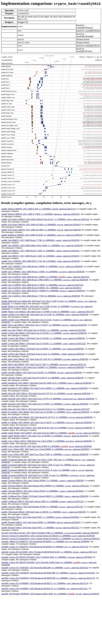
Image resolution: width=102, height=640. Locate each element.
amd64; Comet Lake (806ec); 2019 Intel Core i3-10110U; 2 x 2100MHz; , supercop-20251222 (43, 343)
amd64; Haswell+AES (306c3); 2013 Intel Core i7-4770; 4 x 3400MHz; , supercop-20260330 (47, 399)
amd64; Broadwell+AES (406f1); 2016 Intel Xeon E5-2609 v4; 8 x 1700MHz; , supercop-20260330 (46, 383)
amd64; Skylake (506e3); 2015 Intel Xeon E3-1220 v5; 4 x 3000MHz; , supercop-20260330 (42, 378)
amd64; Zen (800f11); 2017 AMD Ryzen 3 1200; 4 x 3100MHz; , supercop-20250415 (40, 256)
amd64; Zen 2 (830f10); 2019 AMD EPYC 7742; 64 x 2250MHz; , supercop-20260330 (40, 261)
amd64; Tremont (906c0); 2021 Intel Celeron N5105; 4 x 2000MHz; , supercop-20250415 (42, 491)
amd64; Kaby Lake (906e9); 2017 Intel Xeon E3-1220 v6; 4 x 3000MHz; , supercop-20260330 (44, 359)
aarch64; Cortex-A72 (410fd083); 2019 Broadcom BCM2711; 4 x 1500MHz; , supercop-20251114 (44, 583)
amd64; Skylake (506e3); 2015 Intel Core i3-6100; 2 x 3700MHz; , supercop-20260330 (41, 372)
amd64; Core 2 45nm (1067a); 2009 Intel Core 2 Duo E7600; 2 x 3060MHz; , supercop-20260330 (46, 441)
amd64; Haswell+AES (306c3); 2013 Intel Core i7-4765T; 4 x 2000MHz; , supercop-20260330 (44, 404)
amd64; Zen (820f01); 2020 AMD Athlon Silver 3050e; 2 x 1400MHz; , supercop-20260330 (42, 245)
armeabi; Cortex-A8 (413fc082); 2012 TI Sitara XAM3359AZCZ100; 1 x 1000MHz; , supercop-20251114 (49, 552)
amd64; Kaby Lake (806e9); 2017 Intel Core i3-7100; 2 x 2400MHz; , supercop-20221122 (43, 364)
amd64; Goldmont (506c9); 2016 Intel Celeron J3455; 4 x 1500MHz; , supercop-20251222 (42, 501)
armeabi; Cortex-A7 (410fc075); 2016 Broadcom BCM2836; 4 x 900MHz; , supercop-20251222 (44, 547)
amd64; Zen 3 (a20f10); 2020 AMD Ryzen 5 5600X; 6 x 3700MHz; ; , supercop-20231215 (45, 277)
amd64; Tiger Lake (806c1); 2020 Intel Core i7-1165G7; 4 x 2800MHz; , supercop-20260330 (44, 325)
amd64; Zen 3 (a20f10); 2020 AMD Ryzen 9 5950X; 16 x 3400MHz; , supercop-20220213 (41, 288)
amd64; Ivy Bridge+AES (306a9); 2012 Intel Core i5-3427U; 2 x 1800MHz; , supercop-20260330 (46, 422)
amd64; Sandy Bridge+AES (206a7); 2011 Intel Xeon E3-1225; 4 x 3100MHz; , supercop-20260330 (46, 428)
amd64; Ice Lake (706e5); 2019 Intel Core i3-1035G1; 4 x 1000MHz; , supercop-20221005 (43, 330)
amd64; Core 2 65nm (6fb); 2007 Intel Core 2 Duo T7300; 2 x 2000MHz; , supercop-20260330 (44, 454)
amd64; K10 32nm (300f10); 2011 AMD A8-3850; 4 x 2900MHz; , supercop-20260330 (41, 230)
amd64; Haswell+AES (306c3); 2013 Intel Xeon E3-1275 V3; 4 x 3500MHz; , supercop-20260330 (45, 393)
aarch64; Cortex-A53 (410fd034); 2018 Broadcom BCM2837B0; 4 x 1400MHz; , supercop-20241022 (48, 573)
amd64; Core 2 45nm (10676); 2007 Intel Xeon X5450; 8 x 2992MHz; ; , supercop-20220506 (46, 446)
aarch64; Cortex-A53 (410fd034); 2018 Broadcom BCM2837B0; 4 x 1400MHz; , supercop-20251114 (48, 578)
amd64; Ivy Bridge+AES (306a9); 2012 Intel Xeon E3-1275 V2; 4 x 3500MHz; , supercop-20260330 (46, 417)
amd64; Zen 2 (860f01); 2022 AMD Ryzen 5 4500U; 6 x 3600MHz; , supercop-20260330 (41, 266)
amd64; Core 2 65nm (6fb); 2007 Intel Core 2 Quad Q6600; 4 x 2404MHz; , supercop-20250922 (45, 449)
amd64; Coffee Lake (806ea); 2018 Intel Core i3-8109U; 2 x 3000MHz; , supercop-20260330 (42, 349)
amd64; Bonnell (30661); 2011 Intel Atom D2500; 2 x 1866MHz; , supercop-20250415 (40, 522)
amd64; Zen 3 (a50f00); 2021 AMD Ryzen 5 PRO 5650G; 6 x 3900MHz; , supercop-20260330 (44, 280)
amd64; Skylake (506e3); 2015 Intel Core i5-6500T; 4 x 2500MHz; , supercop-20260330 (42, 367)
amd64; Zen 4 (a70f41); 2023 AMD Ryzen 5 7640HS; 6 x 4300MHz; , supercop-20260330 (43, 291)
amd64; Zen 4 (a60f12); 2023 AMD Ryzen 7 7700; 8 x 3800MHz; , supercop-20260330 (40, 296)
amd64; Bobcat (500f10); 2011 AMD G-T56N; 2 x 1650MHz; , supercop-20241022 (40, 214)
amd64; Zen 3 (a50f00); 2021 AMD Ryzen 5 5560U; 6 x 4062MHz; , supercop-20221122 (42, 285)
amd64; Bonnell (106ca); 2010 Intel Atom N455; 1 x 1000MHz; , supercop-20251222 (40, 528)
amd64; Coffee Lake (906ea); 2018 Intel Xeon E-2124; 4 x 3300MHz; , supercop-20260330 (42, 354)
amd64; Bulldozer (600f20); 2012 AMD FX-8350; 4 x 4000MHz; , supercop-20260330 (41, 235)
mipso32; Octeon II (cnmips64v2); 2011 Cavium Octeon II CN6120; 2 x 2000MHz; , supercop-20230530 (48, 536)
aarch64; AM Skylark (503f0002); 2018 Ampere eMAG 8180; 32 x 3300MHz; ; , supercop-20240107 (50, 594)
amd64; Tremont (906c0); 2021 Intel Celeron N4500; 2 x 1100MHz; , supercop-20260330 (42, 480)
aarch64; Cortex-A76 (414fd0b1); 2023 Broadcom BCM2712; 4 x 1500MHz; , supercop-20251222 (44, 588)
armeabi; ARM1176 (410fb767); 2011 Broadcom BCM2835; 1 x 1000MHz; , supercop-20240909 (45, 541)
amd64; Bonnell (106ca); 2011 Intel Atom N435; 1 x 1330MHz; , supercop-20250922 (40, 517)
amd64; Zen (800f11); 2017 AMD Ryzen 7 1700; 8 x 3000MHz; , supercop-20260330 (40, 240)
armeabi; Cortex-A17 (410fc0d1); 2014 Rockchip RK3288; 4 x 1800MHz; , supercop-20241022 (44, 568)
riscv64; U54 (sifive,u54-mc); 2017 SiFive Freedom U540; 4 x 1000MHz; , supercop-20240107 (50, 533)
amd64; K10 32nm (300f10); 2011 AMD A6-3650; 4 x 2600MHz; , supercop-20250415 (41, 224)
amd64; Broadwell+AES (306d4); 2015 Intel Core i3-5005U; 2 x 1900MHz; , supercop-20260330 (44, 388)
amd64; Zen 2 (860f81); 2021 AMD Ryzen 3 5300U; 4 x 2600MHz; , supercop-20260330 (43, 272)
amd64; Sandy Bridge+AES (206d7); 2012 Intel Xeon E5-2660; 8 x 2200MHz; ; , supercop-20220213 (50, 433)
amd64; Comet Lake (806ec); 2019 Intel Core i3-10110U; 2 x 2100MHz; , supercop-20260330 (44, 333)
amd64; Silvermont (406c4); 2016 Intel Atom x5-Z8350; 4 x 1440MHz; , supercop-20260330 (43, 512)
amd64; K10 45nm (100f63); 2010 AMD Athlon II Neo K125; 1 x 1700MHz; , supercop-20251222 (45, 219)
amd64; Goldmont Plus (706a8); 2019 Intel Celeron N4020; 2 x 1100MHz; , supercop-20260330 (44, 496)
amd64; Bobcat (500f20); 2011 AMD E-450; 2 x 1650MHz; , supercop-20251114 (38, 209)
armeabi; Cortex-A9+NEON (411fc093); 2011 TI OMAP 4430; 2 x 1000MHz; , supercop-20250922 (46, 557)
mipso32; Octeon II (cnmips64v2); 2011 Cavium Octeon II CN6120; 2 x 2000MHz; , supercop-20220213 (50, 538)
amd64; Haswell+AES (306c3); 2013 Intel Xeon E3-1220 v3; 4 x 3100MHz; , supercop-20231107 (45, 409)
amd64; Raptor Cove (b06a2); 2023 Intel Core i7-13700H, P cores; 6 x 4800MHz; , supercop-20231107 (47, 312)
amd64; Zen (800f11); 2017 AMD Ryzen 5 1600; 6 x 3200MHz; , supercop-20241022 (40, 251)
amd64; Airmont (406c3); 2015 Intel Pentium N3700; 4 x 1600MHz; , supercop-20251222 (42, 507)
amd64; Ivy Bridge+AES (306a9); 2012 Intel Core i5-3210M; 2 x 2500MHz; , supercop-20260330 (45, 412)
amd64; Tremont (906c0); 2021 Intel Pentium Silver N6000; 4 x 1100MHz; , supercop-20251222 (45, 486)
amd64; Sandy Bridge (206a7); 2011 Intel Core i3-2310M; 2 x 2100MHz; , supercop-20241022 (44, 436)
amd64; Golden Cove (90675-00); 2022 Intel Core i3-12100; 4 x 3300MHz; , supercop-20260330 (44, 314)
